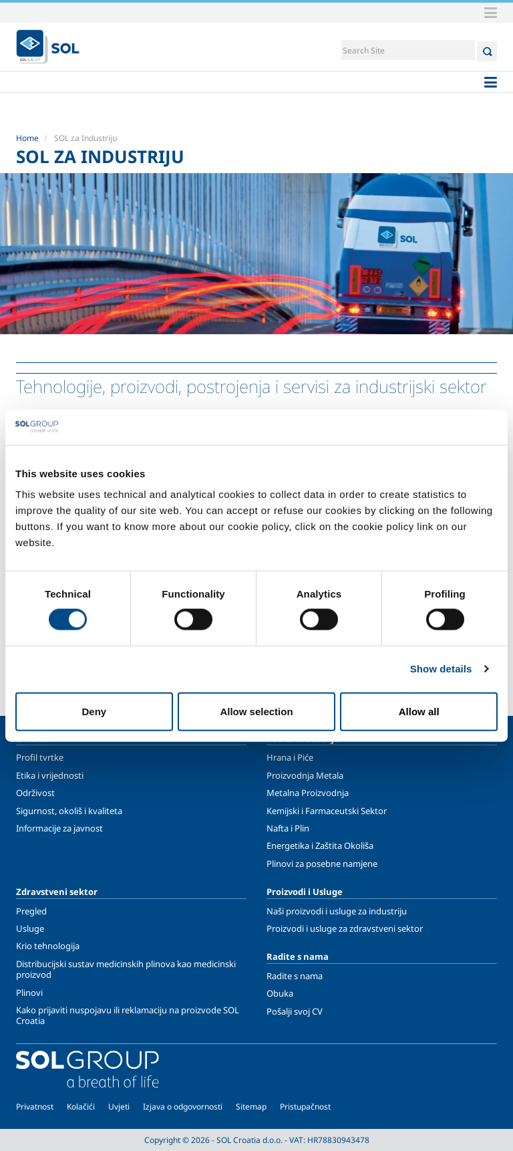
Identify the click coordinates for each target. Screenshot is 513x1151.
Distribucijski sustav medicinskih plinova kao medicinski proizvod (126, 969)
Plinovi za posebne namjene (322, 864)
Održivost (35, 793)
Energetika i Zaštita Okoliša (320, 846)
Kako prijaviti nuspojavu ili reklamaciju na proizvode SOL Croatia (127, 1015)
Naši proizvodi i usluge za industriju (337, 911)
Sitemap (251, 1106)
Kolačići (81, 1106)
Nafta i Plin (288, 828)
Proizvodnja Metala (305, 775)
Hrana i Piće (290, 757)
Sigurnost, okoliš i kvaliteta (69, 811)
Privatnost (34, 1106)
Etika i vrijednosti (49, 775)
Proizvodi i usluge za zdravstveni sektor (345, 928)
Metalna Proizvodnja (308, 793)
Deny (93, 711)
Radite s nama (295, 976)
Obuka (280, 993)
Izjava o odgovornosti (182, 1106)
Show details (441, 668)
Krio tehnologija (47, 946)
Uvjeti (119, 1106)
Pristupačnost (305, 1106)
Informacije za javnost (59, 828)
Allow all (419, 711)
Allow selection (256, 711)
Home (27, 138)
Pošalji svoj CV (295, 1011)
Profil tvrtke (39, 757)
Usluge (30, 928)
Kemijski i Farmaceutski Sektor (327, 811)
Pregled (31, 911)
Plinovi (29, 993)
